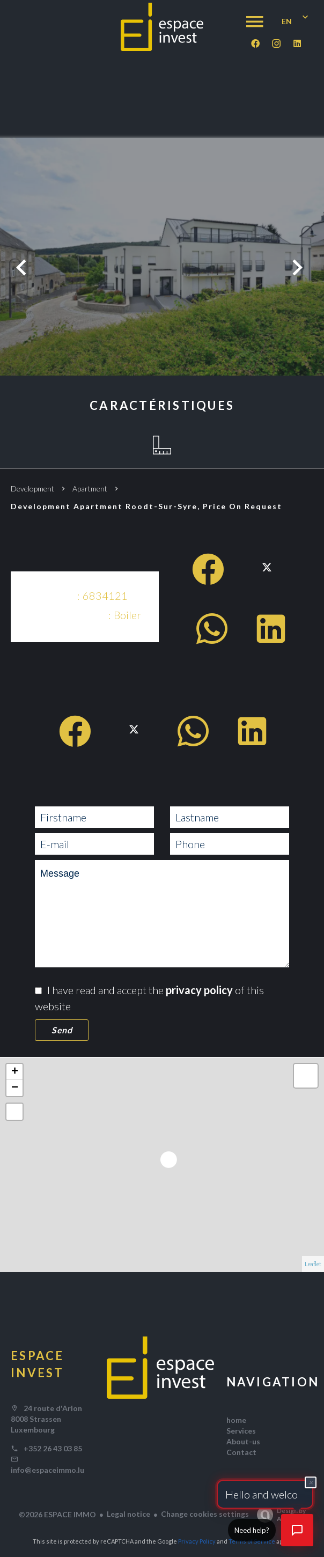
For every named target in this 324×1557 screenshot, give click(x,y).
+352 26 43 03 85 (53, 1448)
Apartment (89, 488)
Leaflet (313, 1263)
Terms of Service (252, 1541)
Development (32, 488)
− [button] (14, 1088)
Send (61, 1030)
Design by (279, 1515)
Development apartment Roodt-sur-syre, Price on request (146, 506)
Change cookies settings (205, 1513)
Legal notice (128, 1513)
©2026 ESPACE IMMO (57, 1514)
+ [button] (14, 1072)
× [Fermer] (310, 1481)
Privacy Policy (197, 1541)
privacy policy (199, 989)
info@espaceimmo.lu (47, 1469)
